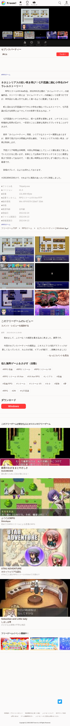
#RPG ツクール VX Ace (13, 376)
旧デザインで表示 (61, 713)
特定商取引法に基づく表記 (32, 713)
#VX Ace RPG (33, 376)
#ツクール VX (35, 384)
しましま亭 (6, 622)
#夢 (64, 384)
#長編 (59, 376)
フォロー (62, 54)
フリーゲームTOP (9, 228)
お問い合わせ (14, 716)
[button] (7, 35)
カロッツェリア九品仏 (11, 572)
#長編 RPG (7, 384)
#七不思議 (24, 391)
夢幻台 (4, 54)
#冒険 (57, 384)
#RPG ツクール (23, 369)
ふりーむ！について (47, 713)
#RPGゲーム (5, 75)
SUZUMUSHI (7, 471)
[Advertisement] (35, 673)
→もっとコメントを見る (58, 355)
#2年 (14, 391)
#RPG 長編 (7, 369)
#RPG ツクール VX (42, 369)
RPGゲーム (27, 228)
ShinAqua (5, 521)
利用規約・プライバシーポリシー (13, 713)
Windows (13, 406)
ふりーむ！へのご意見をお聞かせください (47, 716)
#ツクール (20, 384)
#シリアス (48, 376)
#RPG (5, 391)
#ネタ (48, 384)
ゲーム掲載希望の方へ (27, 716)
